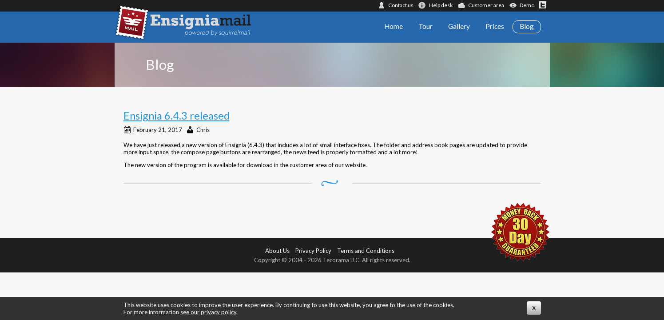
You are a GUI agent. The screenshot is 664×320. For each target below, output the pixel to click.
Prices (494, 26)
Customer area (486, 5)
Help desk (441, 5)
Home (393, 26)
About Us (277, 250)
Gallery (459, 26)
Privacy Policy (313, 250)
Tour (425, 26)
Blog (527, 26)
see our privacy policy (208, 312)
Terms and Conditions (365, 250)
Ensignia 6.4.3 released (176, 115)
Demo (527, 5)
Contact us (401, 5)
